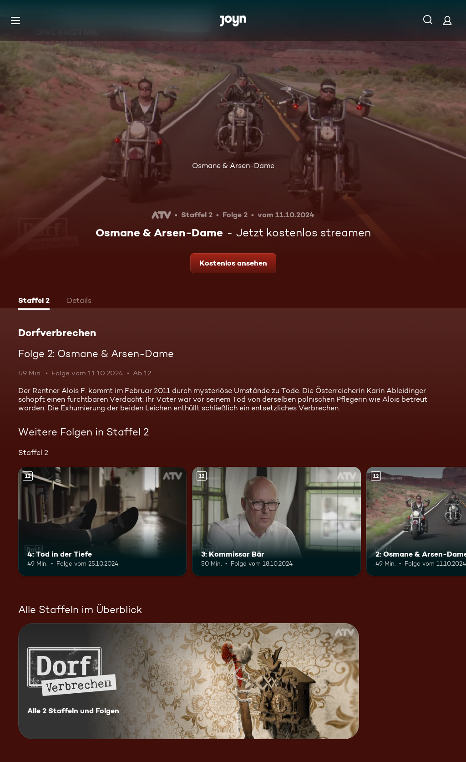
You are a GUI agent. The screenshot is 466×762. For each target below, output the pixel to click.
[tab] (33, 301)
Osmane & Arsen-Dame (233, 165)
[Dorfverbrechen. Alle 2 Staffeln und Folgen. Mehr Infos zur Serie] (188, 681)
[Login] (447, 20)
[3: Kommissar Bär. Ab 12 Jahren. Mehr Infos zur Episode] (276, 522)
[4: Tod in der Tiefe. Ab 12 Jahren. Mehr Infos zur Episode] (102, 522)
